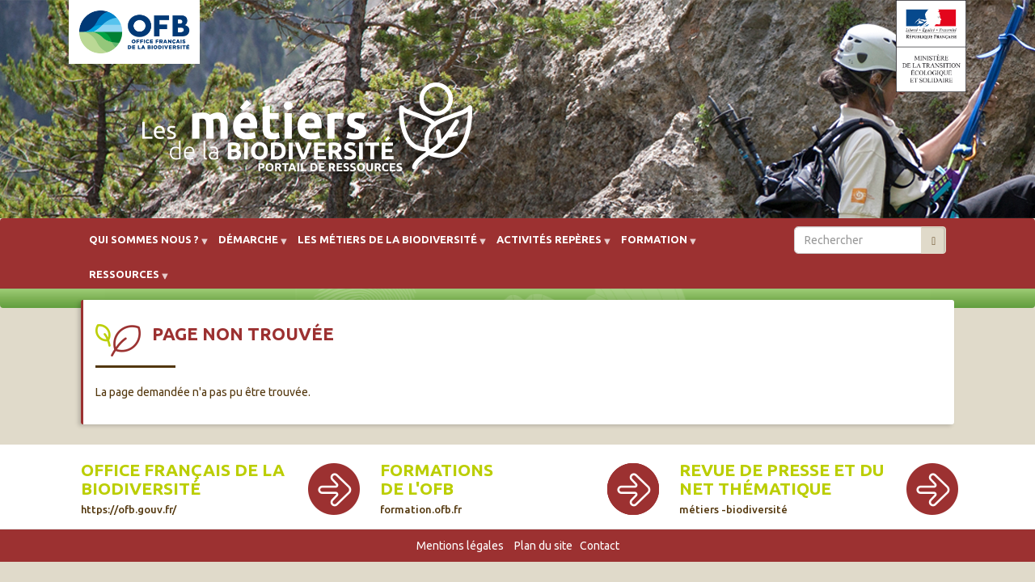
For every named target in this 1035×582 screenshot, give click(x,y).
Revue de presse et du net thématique (781, 488)
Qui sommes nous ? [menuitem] (144, 245)
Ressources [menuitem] (124, 280)
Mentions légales (460, 545)
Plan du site (543, 545)
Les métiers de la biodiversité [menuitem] (387, 245)
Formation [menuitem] (654, 245)
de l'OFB (417, 488)
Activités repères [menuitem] (549, 245)
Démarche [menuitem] (248, 245)
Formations (436, 470)
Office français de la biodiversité (183, 488)
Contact (599, 545)
